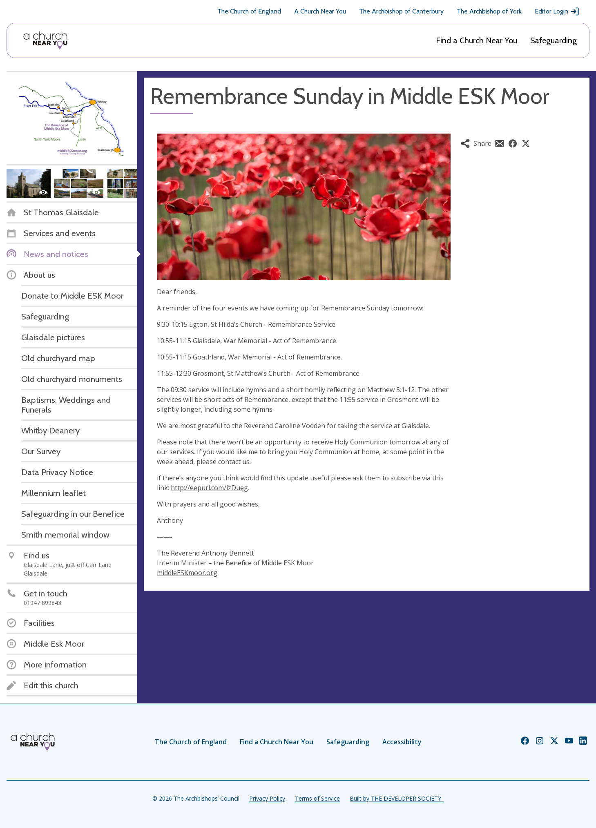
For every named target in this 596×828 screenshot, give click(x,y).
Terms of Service (317, 798)
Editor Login (557, 11)
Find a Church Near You (476, 40)
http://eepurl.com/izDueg (209, 487)
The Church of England (249, 11)
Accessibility (402, 741)
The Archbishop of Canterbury (401, 11)
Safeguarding (553, 40)
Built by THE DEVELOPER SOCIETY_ (397, 798)
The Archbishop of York (489, 11)
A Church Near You (320, 11)
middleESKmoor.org (187, 572)
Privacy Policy (267, 798)
